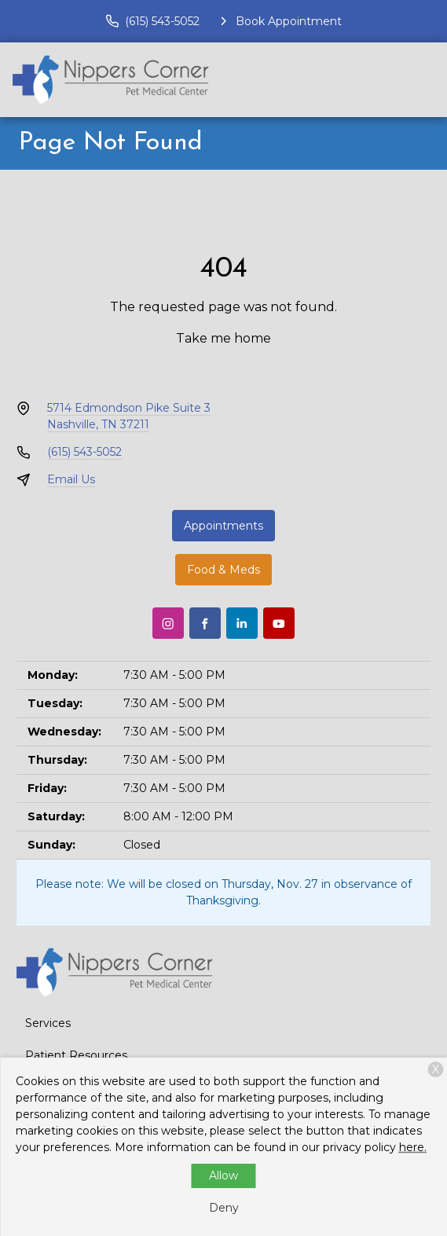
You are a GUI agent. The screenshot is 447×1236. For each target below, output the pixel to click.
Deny (224, 1208)
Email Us (71, 479)
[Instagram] (168, 623)
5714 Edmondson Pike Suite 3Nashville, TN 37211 (129, 416)
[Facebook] (205, 623)
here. (413, 1147)
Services (48, 1023)
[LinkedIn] (242, 623)
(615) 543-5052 (84, 452)
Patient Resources (76, 1055)
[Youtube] (279, 623)
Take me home (223, 338)
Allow (223, 1175)
